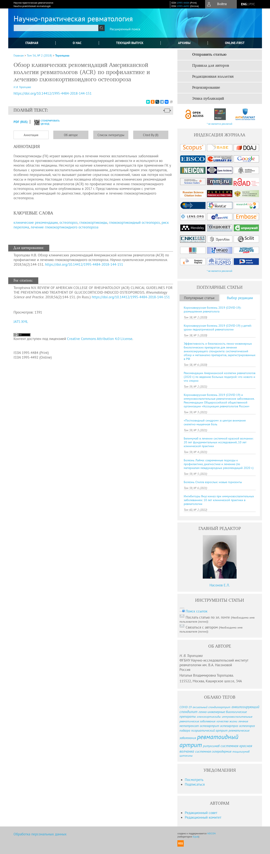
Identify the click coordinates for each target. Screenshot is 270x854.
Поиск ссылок (196, 611)
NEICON (211, 833)
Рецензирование (206, 88)
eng (244, 4)
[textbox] (56, 28)
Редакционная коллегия (213, 77)
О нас (77, 43)
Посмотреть (194, 779)
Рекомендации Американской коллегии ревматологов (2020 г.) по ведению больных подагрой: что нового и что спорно (219, 377)
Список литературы (110, 135)
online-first (235, 43)
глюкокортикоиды (93, 222)
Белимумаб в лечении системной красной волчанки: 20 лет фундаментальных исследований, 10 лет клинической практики (218, 442)
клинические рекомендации (36, 222)
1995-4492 (183, 6)
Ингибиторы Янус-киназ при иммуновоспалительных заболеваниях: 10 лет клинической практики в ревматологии (219, 500)
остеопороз (68, 222)
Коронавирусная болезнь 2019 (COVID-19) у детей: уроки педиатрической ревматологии (218, 327)
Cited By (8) (150, 135)
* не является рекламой (219, 123)
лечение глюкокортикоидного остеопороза (64, 227)
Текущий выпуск (129, 43)
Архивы (184, 43)
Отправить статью (209, 55)
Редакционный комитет (203, 817)
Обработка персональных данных (40, 834)
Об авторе (71, 135)
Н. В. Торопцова (22, 87)
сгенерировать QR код (44, 122)
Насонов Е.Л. (220, 585)
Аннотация (31, 135)
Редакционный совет (201, 812)
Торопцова (62, 55)
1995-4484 (183, 2)
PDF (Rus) (21, 122)
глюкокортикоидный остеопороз (134, 222)
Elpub (196, 836)
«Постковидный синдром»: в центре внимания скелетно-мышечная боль (215, 422)
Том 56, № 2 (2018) (39, 55)
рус (252, 4)
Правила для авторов (210, 66)
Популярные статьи (199, 298)
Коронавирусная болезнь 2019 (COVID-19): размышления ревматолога (212, 309)
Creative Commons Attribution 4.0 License (99, 338)
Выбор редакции (240, 298)
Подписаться (195, 784)
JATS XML (21, 321)
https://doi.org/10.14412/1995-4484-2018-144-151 (84, 264)
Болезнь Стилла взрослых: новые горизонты (213, 482)
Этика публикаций (208, 99)
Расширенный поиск (125, 29)
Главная (31, 43)
